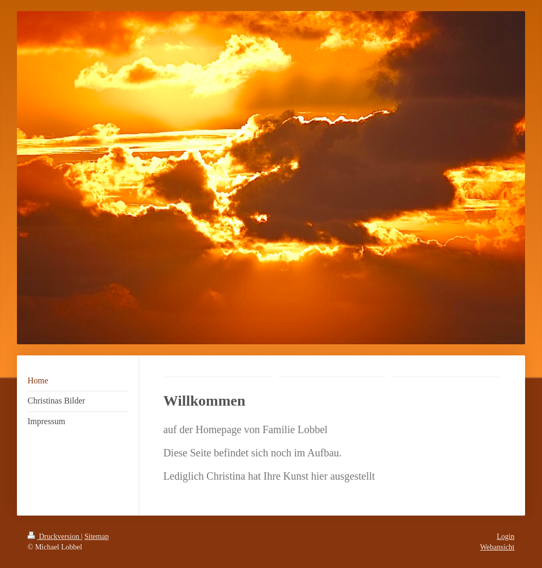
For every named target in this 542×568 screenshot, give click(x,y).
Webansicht (497, 547)
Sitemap (97, 536)
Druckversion (54, 536)
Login (505, 536)
